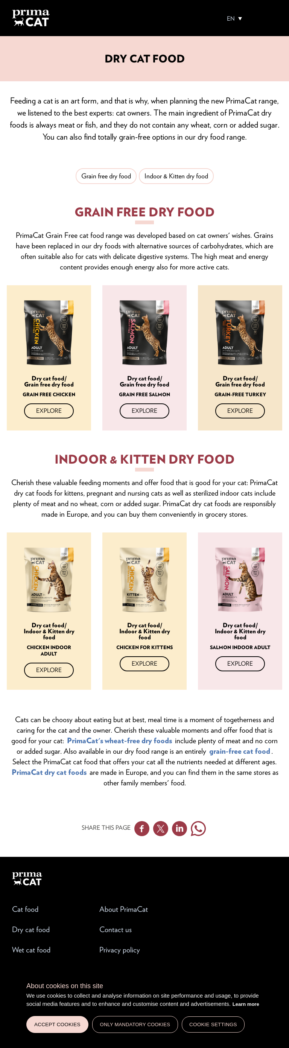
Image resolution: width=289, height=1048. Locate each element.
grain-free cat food (239, 751)
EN (231, 19)
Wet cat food (31, 949)
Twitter (160, 828)
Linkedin (179, 828)
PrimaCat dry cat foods (49, 772)
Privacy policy (119, 949)
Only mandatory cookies (135, 1024)
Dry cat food (31, 929)
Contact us (115, 929)
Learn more (246, 1004)
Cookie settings (213, 1024)
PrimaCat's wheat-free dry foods (119, 740)
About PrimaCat (123, 909)
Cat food (25, 909)
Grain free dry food (106, 176)
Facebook (141, 828)
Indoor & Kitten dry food (176, 176)
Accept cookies (57, 1024)
